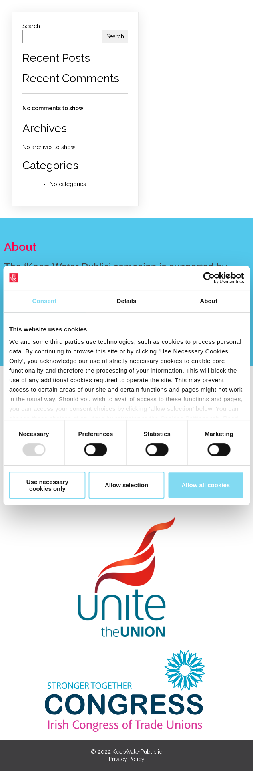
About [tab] (208, 300)
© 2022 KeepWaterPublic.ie (126, 752)
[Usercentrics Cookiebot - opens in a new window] (209, 278)
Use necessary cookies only (47, 485)
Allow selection (126, 485)
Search (31, 26)
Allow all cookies (205, 485)
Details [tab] (127, 300)
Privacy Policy (127, 759)
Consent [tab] (44, 300)
